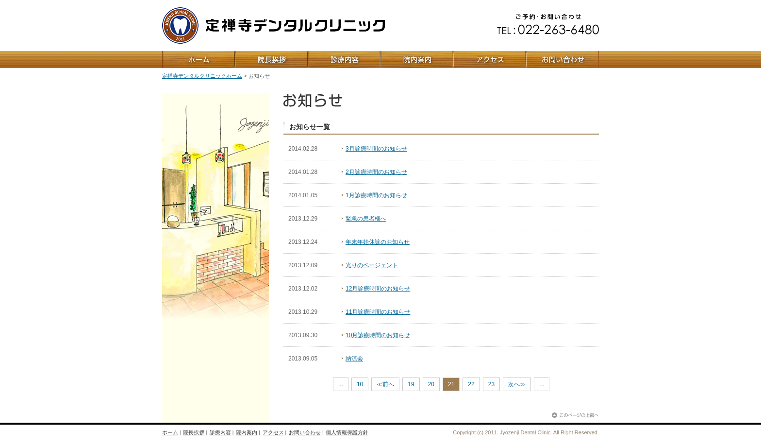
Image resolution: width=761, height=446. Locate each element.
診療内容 (220, 432)
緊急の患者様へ (366, 218)
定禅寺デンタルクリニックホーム (202, 76)
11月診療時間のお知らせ (378, 312)
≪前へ (385, 384)
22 (471, 384)
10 (360, 384)
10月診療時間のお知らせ (378, 335)
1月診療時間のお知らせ (376, 195)
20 (431, 384)
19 (411, 384)
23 (491, 384)
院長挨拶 (193, 432)
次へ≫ (517, 384)
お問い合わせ (305, 432)
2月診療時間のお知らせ (376, 172)
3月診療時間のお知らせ (376, 148)
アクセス (273, 432)
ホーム (170, 432)
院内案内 (246, 432)
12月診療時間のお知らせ (378, 288)
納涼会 (354, 358)
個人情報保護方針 (347, 432)
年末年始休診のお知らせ (378, 242)
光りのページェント (372, 265)
